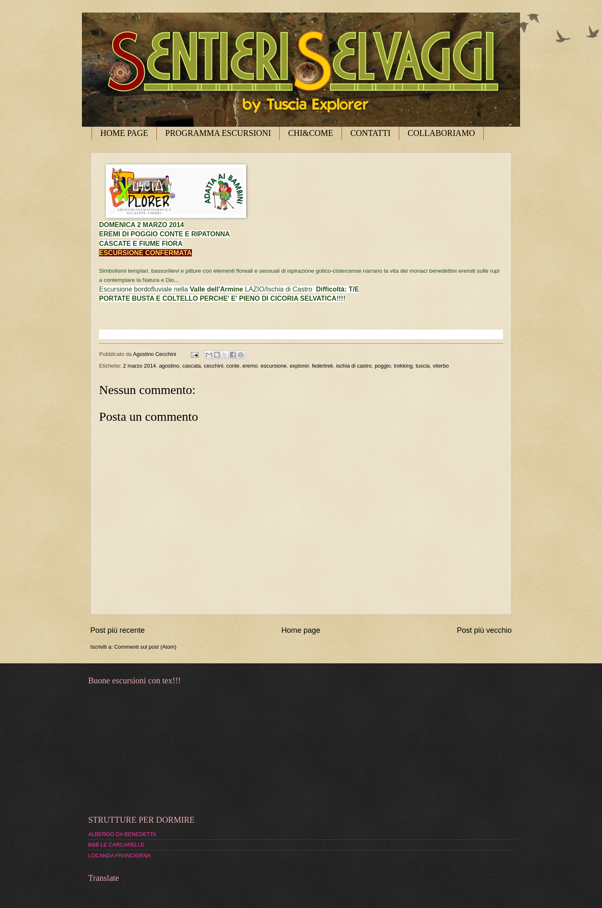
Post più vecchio (484, 630)
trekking (403, 366)
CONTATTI (370, 133)
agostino (169, 366)
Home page (300, 630)
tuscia (423, 366)
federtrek (322, 366)
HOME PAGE (124, 133)
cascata (191, 366)
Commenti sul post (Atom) (145, 647)
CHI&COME (310, 133)
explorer (299, 366)
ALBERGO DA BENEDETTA (122, 834)
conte (233, 366)
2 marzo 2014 (139, 366)
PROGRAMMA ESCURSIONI (218, 133)
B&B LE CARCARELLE (116, 844)
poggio (383, 366)
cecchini (214, 366)
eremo (250, 366)
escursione (274, 366)
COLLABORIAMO (441, 133)
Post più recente (117, 630)
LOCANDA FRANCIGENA (119, 855)
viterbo (441, 366)
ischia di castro (354, 366)
